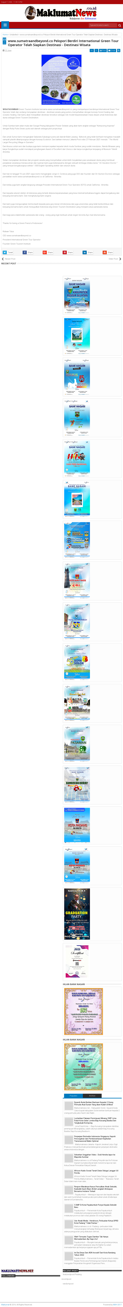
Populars (73, 1096)
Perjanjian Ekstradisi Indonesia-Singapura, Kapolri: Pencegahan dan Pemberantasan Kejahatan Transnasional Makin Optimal (95, 1138)
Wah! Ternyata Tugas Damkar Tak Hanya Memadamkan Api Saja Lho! (91, 1238)
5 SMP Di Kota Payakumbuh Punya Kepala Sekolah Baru (95, 1206)
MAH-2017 (117, 1305)
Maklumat (5, 1305)
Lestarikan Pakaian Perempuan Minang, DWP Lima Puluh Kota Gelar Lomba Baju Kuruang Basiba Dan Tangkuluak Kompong (95, 1120)
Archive (92, 1096)
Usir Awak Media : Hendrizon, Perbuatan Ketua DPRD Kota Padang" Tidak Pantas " (96, 1222)
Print (103, 50)
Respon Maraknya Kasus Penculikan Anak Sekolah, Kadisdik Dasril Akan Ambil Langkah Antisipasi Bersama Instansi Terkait (95, 1188)
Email (111, 50)
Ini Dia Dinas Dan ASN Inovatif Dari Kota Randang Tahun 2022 (94, 1254)
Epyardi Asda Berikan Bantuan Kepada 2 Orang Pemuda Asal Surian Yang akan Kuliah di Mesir (93, 1103)
